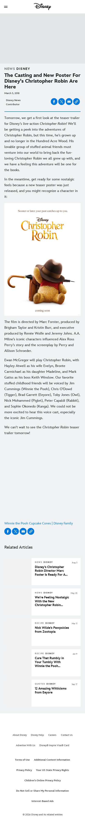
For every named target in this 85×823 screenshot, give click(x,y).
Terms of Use (22, 759)
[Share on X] (61, 101)
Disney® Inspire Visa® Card (54, 745)
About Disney (20, 735)
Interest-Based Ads (42, 801)
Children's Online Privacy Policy (42, 780)
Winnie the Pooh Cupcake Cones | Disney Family (38, 523)
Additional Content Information (52, 759)
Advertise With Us (25, 745)
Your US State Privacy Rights (52, 770)
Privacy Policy (24, 770)
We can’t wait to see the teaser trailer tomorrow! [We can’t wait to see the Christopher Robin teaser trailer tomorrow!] (41, 430)
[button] (6, 6)
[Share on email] (69, 102)
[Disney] (42, 6)
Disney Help (37, 735)
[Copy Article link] (76, 101)
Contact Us (67, 735)
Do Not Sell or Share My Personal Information (42, 790)
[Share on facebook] (54, 101)
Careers (52, 735)
